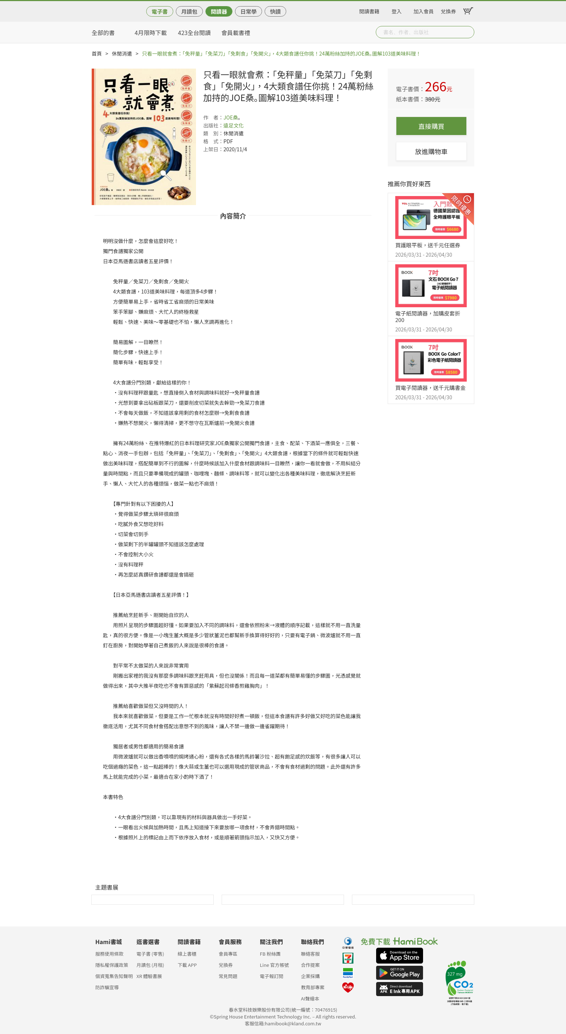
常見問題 (228, 976)
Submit (468, 32)
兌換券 (448, 10)
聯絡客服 (310, 953)
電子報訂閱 (271, 976)
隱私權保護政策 (111, 964)
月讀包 (189, 11)
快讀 (275, 11)
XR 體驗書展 (149, 976)
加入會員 (424, 10)
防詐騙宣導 (107, 987)
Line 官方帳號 (274, 964)
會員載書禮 (235, 32)
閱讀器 (219, 11)
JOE (228, 117)
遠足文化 (233, 125)
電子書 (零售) (150, 953)
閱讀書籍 (369, 10)
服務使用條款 (109, 953)
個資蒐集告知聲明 (114, 976)
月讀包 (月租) (150, 964)
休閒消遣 (122, 53)
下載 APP (187, 964)
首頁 (97, 53)
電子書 (160, 11)
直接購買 (431, 126)
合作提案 (310, 964)
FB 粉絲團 (270, 953)
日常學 (248, 11)
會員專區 (228, 953)
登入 (397, 10)
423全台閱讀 (194, 32)
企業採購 (310, 976)
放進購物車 (431, 151)
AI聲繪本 (310, 998)
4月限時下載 (151, 32)
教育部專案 (313, 987)
